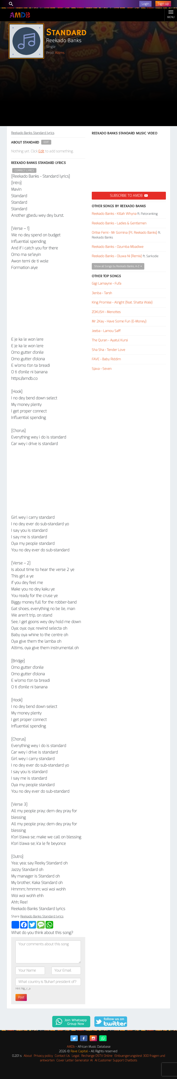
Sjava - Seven (102, 369)
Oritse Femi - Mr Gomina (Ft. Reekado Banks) (124, 232)
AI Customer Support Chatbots (116, 1060)
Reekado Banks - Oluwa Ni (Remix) (117, 256)
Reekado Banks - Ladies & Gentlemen (119, 223)
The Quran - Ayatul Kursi (110, 340)
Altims (59, 53)
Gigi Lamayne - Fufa (106, 283)
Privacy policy (43, 1056)
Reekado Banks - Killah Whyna (114, 214)
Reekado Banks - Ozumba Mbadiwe (117, 247)
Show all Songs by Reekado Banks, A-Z (118, 266)
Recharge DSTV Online (96, 1056)
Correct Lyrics (24, 170)
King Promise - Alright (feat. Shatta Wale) (122, 302)
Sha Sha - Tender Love (108, 350)
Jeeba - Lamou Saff (106, 331)
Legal (75, 1056)
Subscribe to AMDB (129, 195)
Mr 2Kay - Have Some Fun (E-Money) (119, 321)
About (28, 1056)
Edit (46, 142)
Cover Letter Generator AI (74, 1060)
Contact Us (62, 1056)
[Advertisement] (88, 93)
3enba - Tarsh (102, 293)
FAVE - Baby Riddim (106, 359)
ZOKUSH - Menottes (106, 312)
